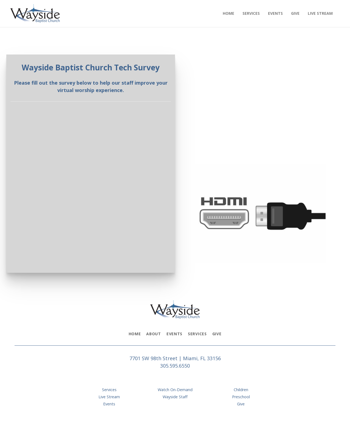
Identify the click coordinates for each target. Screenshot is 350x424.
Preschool (241, 396)
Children (241, 389)
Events (174, 333)
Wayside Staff (175, 396)
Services (197, 333)
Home (135, 333)
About (153, 333)
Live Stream (109, 396)
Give (217, 333)
